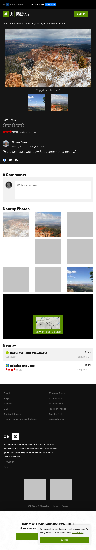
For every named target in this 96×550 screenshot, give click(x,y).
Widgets (8, 403)
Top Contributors (12, 414)
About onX (9, 461)
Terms (55, 505)
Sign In (81, 13)
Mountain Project (57, 393)
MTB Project (55, 398)
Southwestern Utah (20, 23)
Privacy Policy (78, 532)
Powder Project (57, 414)
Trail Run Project (57, 408)
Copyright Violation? (48, 90)
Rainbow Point (59, 23)
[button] (4, 160)
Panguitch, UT (37, 146)
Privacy (64, 505)
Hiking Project (56, 403)
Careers (8, 467)
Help (6, 398)
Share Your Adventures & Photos (20, 419)
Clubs (6, 408)
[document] (64, 535)
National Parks (56, 419)
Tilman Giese (20, 142)
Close (64, 539)
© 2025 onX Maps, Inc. (39, 505)
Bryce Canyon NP (41, 23)
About (7, 393)
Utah (5, 23)
